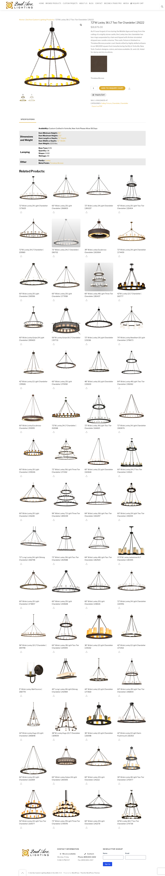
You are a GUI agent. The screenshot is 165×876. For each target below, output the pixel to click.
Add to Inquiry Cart (112, 88)
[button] (81, 25)
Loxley (47, 160)
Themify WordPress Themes (90, 873)
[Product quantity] (94, 88)
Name (105, 853)
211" (60, 136)
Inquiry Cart (99, 95)
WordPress (75, 873)
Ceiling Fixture (106, 103)
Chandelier (116, 103)
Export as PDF (97, 106)
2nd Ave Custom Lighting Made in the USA (44, 873)
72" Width (61, 141)
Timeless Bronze (56, 163)
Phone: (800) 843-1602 (87, 857)
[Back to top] (22, 873)
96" (59, 133)
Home (21, 20)
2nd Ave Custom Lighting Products (40, 20)
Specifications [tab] (28, 119)
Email (127, 853)
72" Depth (62, 138)
